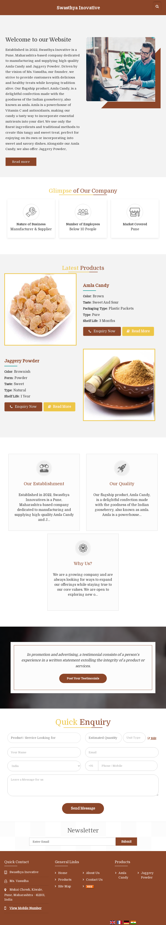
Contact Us (94, 879)
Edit (151, 738)
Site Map (64, 886)
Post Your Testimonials (83, 678)
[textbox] (134, 738)
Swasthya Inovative (78, 8)
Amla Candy (96, 285)
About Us (93, 873)
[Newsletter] (72, 842)
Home (62, 873)
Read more (21, 162)
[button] (26, 908)
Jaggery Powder (21, 360)
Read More (138, 331)
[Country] (44, 766)
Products (65, 879)
